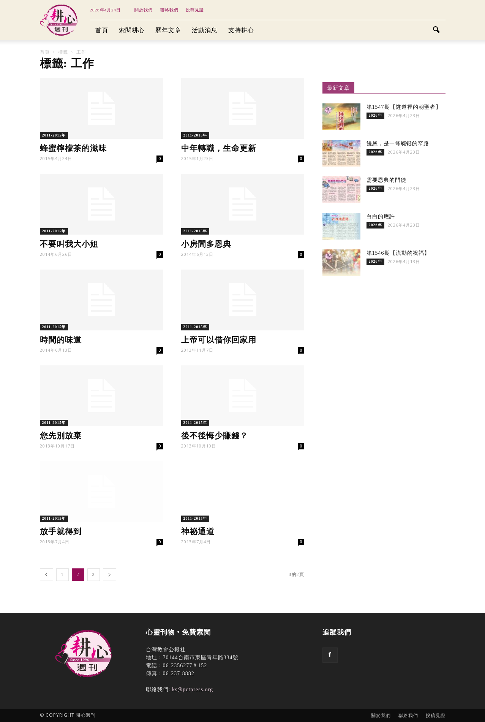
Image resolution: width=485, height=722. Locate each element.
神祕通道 (198, 531)
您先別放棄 (61, 435)
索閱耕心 (132, 30)
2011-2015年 (54, 135)
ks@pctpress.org (192, 689)
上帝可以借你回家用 (218, 339)
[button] (436, 30)
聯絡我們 (169, 10)
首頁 (101, 30)
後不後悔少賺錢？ (214, 435)
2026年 (375, 115)
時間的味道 (61, 339)
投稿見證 (195, 10)
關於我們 (143, 10)
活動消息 (205, 30)
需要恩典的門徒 (386, 180)
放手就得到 (61, 531)
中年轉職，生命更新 (218, 148)
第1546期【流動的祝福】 (398, 253)
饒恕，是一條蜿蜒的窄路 (398, 143)
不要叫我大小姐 (69, 244)
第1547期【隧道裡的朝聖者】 (404, 107)
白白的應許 (381, 216)
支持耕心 (241, 30)
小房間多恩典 (206, 244)
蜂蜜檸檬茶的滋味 (73, 148)
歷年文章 (168, 30)
